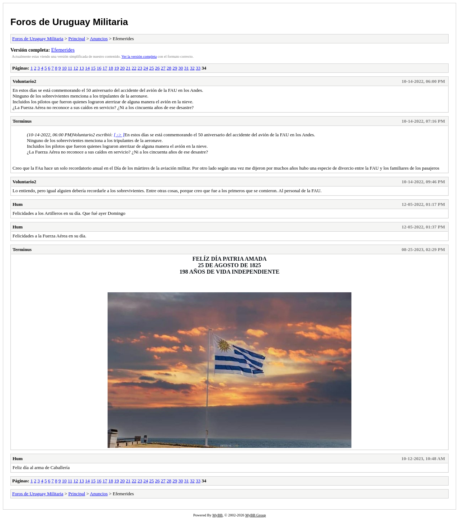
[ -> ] (119, 134)
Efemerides (63, 50)
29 (174, 68)
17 (105, 68)
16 (99, 68)
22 (134, 68)
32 (192, 68)
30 (180, 68)
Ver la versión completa (139, 56)
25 (151, 68)
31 (186, 68)
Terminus (22, 121)
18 (110, 68)
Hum (18, 204)
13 (81, 68)
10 (64, 68)
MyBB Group (255, 515)
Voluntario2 (24, 81)
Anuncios (99, 38)
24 (145, 68)
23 (139, 68)
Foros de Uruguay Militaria (69, 21)
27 (163, 68)
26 (157, 68)
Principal (76, 38)
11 (70, 68)
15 (93, 68)
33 (198, 68)
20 (122, 68)
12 (76, 68)
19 (116, 68)
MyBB (217, 515)
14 (87, 68)
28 (169, 68)
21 (128, 68)
